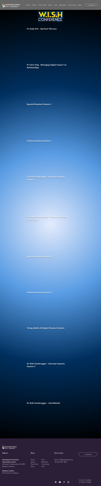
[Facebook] (64, 482)
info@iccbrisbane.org (66, 460)
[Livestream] (91, 5)
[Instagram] (68, 482)
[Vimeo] (55, 482)
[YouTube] (60, 482)
